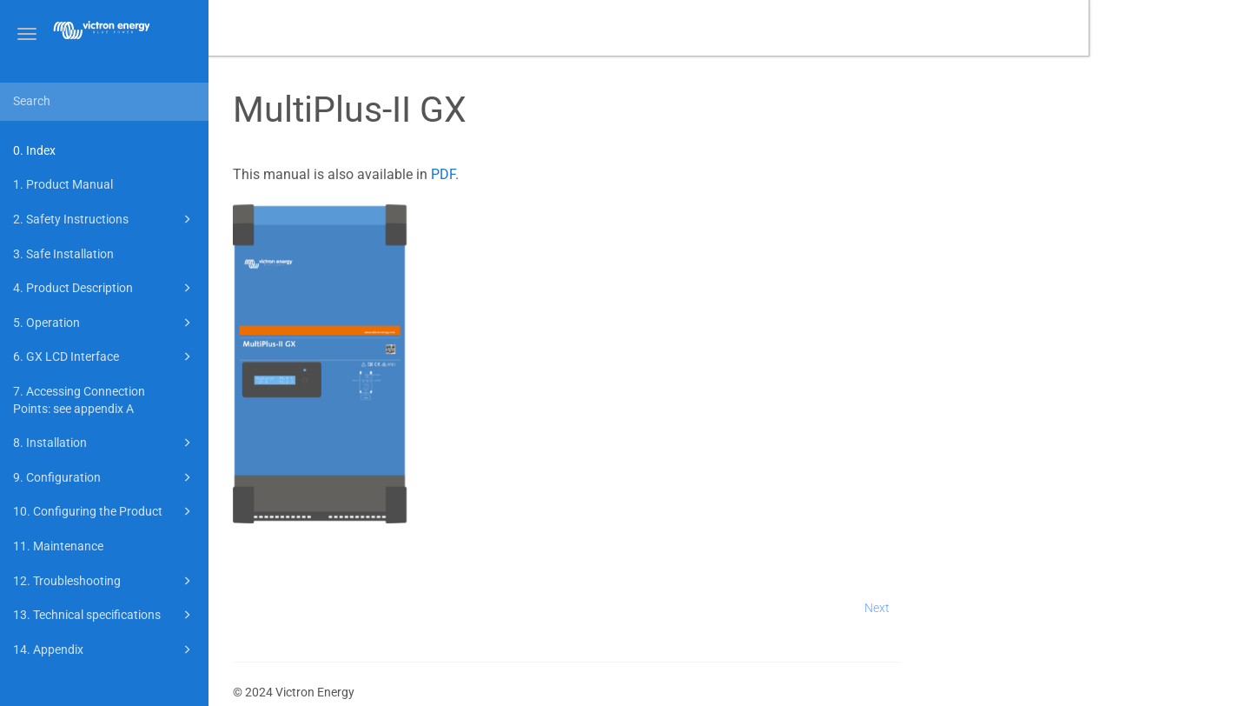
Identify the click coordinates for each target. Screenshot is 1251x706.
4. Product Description (104, 287)
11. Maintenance (58, 546)
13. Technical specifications (104, 614)
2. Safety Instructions (104, 219)
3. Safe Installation (63, 254)
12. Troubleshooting (104, 580)
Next (1039, 608)
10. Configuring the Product (104, 511)
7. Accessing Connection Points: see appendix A (79, 400)
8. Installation (104, 442)
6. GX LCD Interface (104, 356)
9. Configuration (104, 477)
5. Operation (104, 322)
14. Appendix (104, 649)
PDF (605, 174)
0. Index (34, 150)
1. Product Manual (63, 184)
